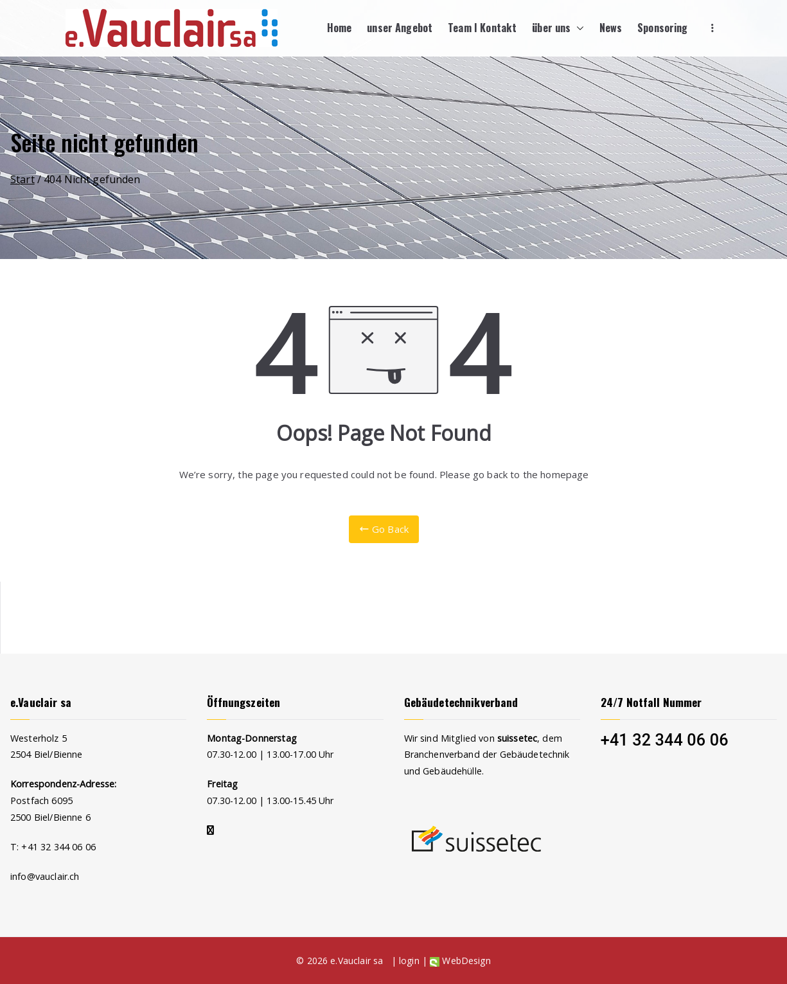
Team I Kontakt (482, 27)
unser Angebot (399, 27)
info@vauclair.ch (44, 876)
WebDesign (460, 960)
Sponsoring (662, 27)
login (409, 960)
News (611, 27)
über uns (557, 28)
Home (339, 27)
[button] (577, 28)
